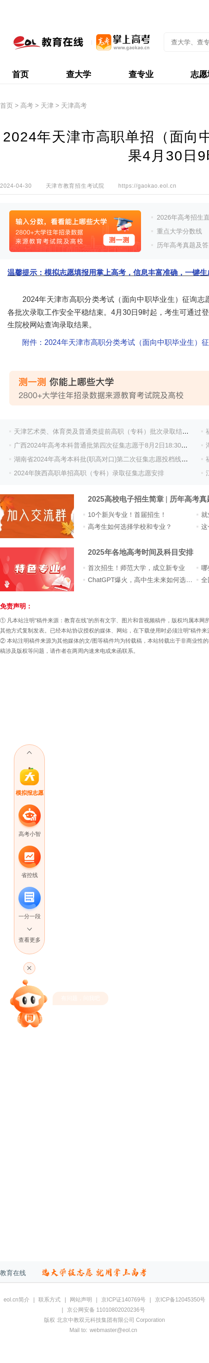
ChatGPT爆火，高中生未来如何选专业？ (146, 579)
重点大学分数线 (179, 231)
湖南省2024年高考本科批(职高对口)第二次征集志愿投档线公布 (104, 459)
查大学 (78, 74)
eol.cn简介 (17, 1299)
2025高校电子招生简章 (126, 499)
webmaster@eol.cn (113, 1330)
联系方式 (49, 1299)
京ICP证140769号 (123, 1299)
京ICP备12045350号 (180, 1299)
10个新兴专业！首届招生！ (127, 514)
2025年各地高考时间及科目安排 (140, 552)
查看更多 (29, 940)
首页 (20, 74)
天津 (47, 105)
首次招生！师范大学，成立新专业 (136, 567)
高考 (26, 105)
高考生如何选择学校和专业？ (130, 526)
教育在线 (13, 1273)
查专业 (141, 74)
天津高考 (74, 105)
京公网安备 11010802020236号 (106, 1310)
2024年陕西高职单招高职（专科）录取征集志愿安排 (89, 473)
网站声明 (81, 1299)
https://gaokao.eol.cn (147, 186)
